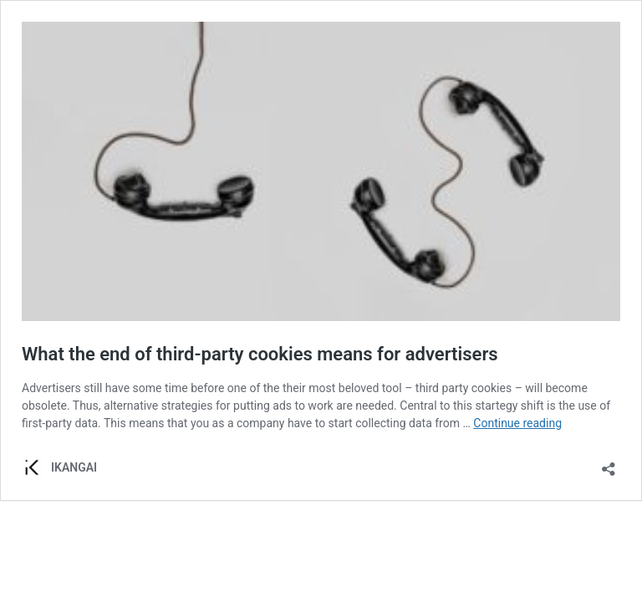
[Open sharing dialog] (608, 464)
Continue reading (517, 423)
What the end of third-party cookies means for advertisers (260, 354)
